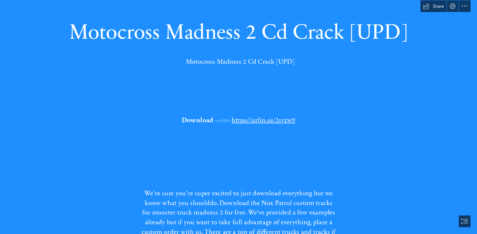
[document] (238, 117)
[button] (433, 6)
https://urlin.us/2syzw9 (263, 119)
